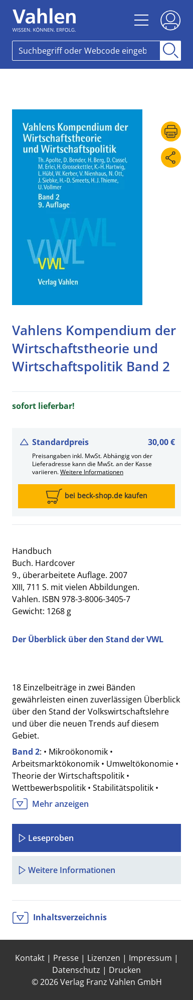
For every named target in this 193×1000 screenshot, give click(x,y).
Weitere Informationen (91, 472)
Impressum (150, 957)
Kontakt (30, 957)
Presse (66, 957)
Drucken (125, 969)
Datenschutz (76, 969)
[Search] (86, 51)
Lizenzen (103, 957)
